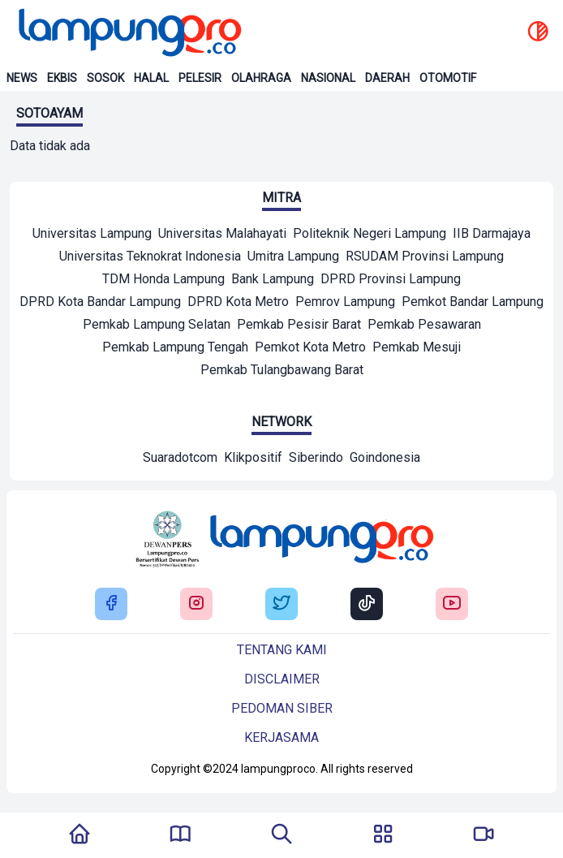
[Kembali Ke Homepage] (79, 835)
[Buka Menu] (383, 835)
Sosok (105, 77)
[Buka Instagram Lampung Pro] (196, 604)
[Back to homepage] (128, 32)
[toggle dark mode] (538, 32)
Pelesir (199, 77)
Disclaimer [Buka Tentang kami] (282, 679)
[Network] (180, 459)
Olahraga (261, 77)
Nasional (328, 77)
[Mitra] (92, 235)
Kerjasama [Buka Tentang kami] (281, 737)
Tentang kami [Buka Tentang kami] (282, 650)
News (21, 77)
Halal (151, 77)
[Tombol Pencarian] (281, 835)
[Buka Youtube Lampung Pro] (452, 604)
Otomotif (447, 77)
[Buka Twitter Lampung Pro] (281, 604)
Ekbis (62, 77)
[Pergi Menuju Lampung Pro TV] (483, 835)
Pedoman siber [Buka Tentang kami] (282, 708)
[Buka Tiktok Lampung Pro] (366, 604)
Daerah (387, 77)
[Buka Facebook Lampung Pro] (111, 604)
